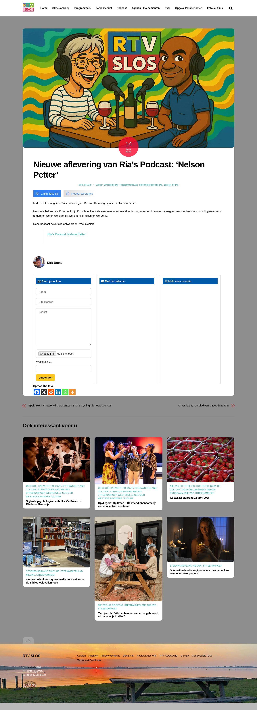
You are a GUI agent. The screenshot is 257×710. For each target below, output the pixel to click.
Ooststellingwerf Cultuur (43, 493)
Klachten (93, 662)
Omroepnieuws (111, 192)
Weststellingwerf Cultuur (44, 503)
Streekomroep (61, 8)
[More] (72, 399)
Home (41, 8)
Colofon (81, 662)
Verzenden (45, 384)
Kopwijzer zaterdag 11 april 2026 (190, 504)
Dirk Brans (84, 192)
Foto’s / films (48, 15)
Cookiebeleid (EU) (202, 662)
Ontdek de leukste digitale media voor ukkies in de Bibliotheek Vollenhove (55, 588)
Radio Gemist (113, 8)
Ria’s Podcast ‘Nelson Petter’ (66, 241)
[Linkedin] (58, 399)
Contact (185, 662)
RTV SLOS (30, 674)
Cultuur (98, 192)
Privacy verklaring (110, 662)
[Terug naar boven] (28, 647)
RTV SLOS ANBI (169, 662)
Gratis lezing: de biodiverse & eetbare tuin (203, 412)
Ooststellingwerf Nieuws (199, 496)
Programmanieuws (129, 192)
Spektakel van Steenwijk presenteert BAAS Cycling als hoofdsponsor (69, 412)
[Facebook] (37, 399)
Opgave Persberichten (202, 8)
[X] (44, 399)
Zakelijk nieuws (171, 192)
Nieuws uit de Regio (182, 493)
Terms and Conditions (89, 667)
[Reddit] (51, 399)
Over (177, 8)
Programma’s (89, 8)
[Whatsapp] (65, 399)
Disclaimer (128, 662)
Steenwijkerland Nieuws (150, 192)
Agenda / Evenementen (155, 8)
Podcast (131, 8)
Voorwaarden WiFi (147, 662)
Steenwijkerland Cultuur (43, 578)
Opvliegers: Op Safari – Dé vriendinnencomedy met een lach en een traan (127, 511)
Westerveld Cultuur (59, 500)
